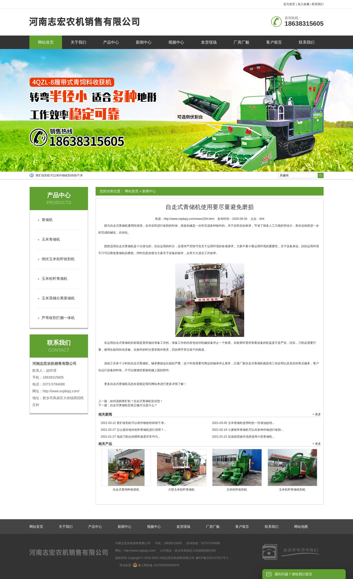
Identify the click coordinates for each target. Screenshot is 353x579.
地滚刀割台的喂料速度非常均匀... (130, 436)
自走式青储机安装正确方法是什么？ (133, 405)
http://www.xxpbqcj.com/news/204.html (189, 219)
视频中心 (176, 42)
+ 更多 (317, 414)
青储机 (120, 253)
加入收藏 (303, 4)
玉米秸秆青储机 (54, 278)
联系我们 (318, 4)
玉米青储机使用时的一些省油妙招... (243, 423)
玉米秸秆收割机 (237, 489)
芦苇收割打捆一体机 (58, 318)
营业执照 (125, 565)
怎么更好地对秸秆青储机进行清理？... (133, 429)
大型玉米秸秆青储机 (181, 489)
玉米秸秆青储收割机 (292, 489)
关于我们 (78, 42)
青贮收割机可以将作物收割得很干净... (133, 423)
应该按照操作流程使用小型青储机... (243, 436)
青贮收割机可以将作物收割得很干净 (59, 175)
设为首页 (289, 4)
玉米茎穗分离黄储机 (58, 298)
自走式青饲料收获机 (126, 489)
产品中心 (111, 42)
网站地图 (301, 527)
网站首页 (46, 42)
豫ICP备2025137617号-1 (212, 558)
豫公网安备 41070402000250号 (156, 565)
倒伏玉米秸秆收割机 (58, 259)
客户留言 (274, 42)
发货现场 (209, 42)
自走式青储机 (119, 225)
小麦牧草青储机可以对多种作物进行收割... (247, 429)
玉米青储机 (51, 239)
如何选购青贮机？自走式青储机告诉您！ (136, 401)
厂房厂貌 (241, 42)
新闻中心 (143, 42)
